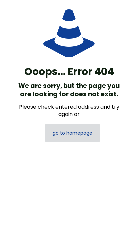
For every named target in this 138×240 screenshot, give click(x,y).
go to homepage (72, 133)
